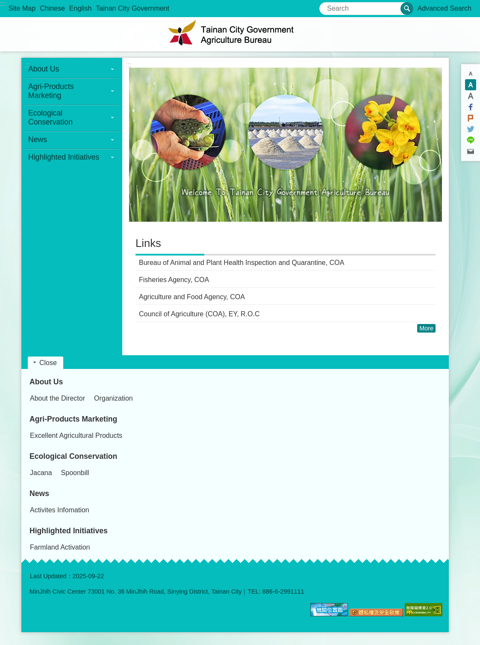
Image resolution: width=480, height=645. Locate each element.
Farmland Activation (60, 547)
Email (470, 151)
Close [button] (48, 362)
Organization (113, 398)
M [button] (470, 84)
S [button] (470, 73)
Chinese (52, 8)
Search (330, 5)
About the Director (57, 398)
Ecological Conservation (73, 456)
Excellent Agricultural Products (76, 435)
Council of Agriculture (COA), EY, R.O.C (199, 314)
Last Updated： (51, 576)
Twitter (470, 129)
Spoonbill (75, 472)
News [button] (37, 139)
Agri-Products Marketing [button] (51, 91)
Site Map (22, 8)
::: (3, 3)
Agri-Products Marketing (73, 419)
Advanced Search (444, 8)
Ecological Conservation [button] (50, 117)
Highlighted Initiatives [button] (63, 157)
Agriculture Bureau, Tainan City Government (240, 34)
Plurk (470, 118)
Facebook (470, 107)
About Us (46, 381)
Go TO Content (4, 4)
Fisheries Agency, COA (174, 279)
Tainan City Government (132, 8)
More (426, 328)
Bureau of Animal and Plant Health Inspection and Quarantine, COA (241, 262)
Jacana (41, 472)
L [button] (470, 95)
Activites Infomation (59, 510)
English (80, 8)
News (39, 493)
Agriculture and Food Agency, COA (192, 296)
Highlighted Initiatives (68, 530)
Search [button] (406, 8)
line (470, 140)
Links (148, 243)
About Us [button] (43, 69)
